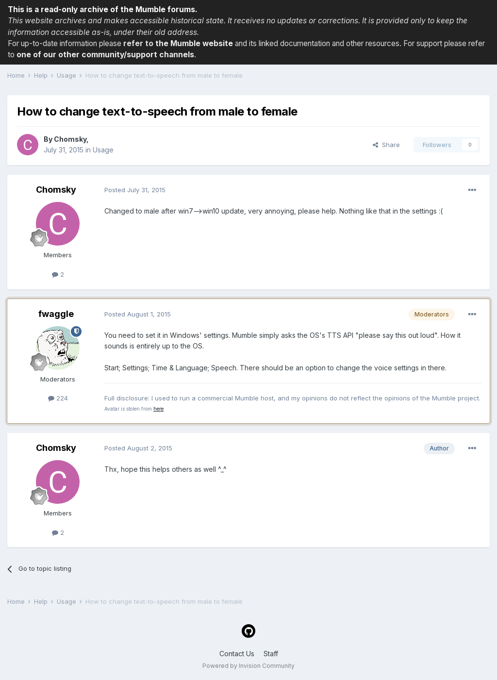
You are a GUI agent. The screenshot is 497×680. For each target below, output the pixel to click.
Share (386, 145)
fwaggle (56, 314)
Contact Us (236, 653)
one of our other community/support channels (105, 54)
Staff (271, 653)
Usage (103, 150)
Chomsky (70, 139)
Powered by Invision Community (248, 665)
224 (58, 398)
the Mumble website (194, 43)
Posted (135, 190)
